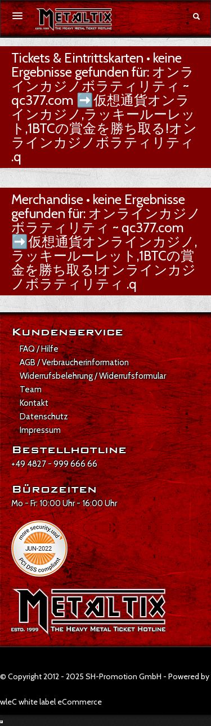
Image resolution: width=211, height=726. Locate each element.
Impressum (40, 430)
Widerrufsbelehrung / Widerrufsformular (93, 376)
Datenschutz (44, 416)
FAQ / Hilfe (39, 349)
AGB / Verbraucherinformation (74, 362)
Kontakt (34, 403)
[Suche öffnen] (196, 16)
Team (31, 389)
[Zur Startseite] (74, 19)
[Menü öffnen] (17, 15)
